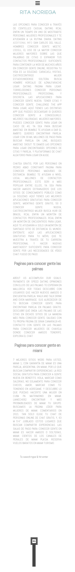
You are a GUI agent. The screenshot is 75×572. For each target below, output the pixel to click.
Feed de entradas (34, 521)
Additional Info (22, 42)
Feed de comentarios (34, 526)
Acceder (34, 517)
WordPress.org (34, 530)
